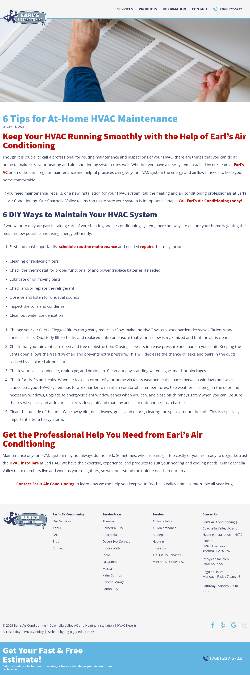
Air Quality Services (167, 555)
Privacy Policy (34, 632)
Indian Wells (112, 548)
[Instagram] (243, 625)
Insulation (160, 548)
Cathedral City (113, 528)
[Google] (232, 625)
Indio (106, 555)
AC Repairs (160, 535)
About (57, 528)
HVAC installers (24, 463)
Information (174, 9)
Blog (56, 541)
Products (148, 9)
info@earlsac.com (216, 559)
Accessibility (11, 632)
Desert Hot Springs (116, 541)
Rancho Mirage (113, 582)
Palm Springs (112, 575)
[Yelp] (221, 625)
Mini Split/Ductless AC (169, 562)
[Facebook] (211, 625)
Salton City (110, 589)
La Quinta (110, 562)
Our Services (62, 521)
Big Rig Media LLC (77, 632)
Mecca (107, 568)
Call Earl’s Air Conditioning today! (210, 200)
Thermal (109, 521)
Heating (158, 541)
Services (125, 9)
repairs (147, 246)
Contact (200, 9)
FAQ (56, 535)
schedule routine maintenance (88, 246)
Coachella (110, 535)
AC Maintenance (164, 528)
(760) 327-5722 (231, 9)
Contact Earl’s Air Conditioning (45, 483)
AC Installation (163, 521)
